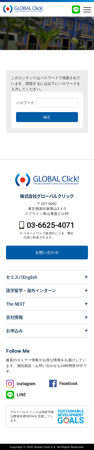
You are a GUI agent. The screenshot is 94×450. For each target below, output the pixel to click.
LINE (16, 394)
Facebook (63, 383)
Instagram (21, 383)
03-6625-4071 (47, 225)
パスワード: (47, 103)
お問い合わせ (47, 252)
